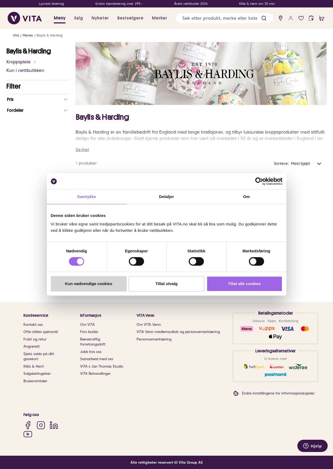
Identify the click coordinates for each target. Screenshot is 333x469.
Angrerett (31, 346)
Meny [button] (59, 18)
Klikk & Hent (33, 366)
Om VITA (87, 325)
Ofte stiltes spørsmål (40, 332)
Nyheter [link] (100, 18)
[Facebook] (27, 425)
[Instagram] (40, 425)
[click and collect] (311, 18)
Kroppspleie (21, 61)
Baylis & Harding (50, 35)
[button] (264, 18)
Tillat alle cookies (244, 283)
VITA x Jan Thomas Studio (101, 366)
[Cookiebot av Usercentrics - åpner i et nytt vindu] (259, 181)
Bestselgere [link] (130, 18)
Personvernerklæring (154, 339)
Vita (16, 35)
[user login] (291, 18)
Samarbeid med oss (96, 359)
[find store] (281, 18)
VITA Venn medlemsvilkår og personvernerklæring (178, 332)
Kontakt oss (33, 325)
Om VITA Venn (149, 325)
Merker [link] (159, 18)
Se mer (82, 150)
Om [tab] (246, 196)
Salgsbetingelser (37, 374)
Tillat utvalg (166, 283)
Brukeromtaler (35, 381)
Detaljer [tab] (166, 196)
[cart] (321, 18)
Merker (28, 35)
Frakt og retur (35, 339)
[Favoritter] (301, 18)
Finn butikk (89, 332)
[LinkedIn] (54, 425)
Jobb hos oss (90, 352)
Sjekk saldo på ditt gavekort (38, 356)
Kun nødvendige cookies (88, 283)
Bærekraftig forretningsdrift (92, 342)
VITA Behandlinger (95, 374)
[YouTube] (27, 434)
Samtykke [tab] (86, 196)
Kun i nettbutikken (25, 70)
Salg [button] (78, 18)
